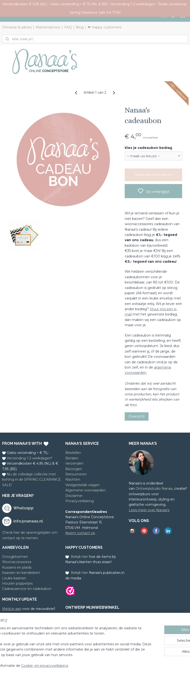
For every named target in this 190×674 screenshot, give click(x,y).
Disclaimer (74, 496)
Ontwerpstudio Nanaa (154, 488)
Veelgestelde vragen (82, 485)
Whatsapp (23, 508)
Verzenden (74, 463)
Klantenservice (48, 27)
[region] (63, 641)
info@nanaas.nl (28, 521)
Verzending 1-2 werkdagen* (29, 458)
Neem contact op (80, 533)
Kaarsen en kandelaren (21, 573)
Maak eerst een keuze (153, 175)
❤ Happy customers (104, 27)
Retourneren (76, 474)
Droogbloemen (15, 556)
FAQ (68, 27)
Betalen (71, 458)
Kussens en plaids (16, 567)
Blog (80, 27)
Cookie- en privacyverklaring (81, 665)
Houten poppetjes (17, 583)
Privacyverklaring (79, 501)
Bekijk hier (79, 556)
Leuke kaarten (14, 578)
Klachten (72, 479)
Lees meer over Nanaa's (149, 510)
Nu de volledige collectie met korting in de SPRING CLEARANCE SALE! (31, 479)
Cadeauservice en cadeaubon (26, 589)
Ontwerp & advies (17, 27)
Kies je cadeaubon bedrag (148, 148)
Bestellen (73, 453)
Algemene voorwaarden (85, 490)
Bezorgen (73, 469)
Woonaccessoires (16, 562)
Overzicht (136, 416)
